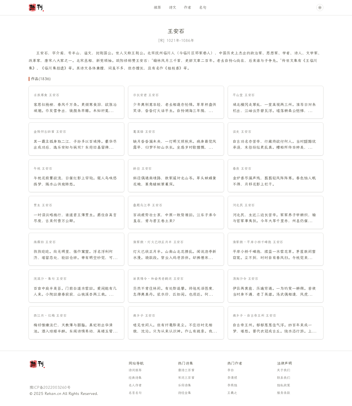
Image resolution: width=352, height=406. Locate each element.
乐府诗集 (184, 385)
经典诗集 (135, 378)
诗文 (172, 7)
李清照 (232, 378)
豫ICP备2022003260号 (50, 387)
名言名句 (135, 393)
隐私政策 (283, 385)
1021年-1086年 (180, 40)
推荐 (157, 7)
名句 (202, 7)
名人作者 (135, 385)
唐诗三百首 (186, 370)
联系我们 (283, 378)
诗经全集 (184, 393)
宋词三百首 (186, 378)
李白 (230, 370)
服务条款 (283, 393)
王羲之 (232, 393)
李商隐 (232, 385)
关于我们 (283, 370)
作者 (187, 7)
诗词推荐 (135, 370)
